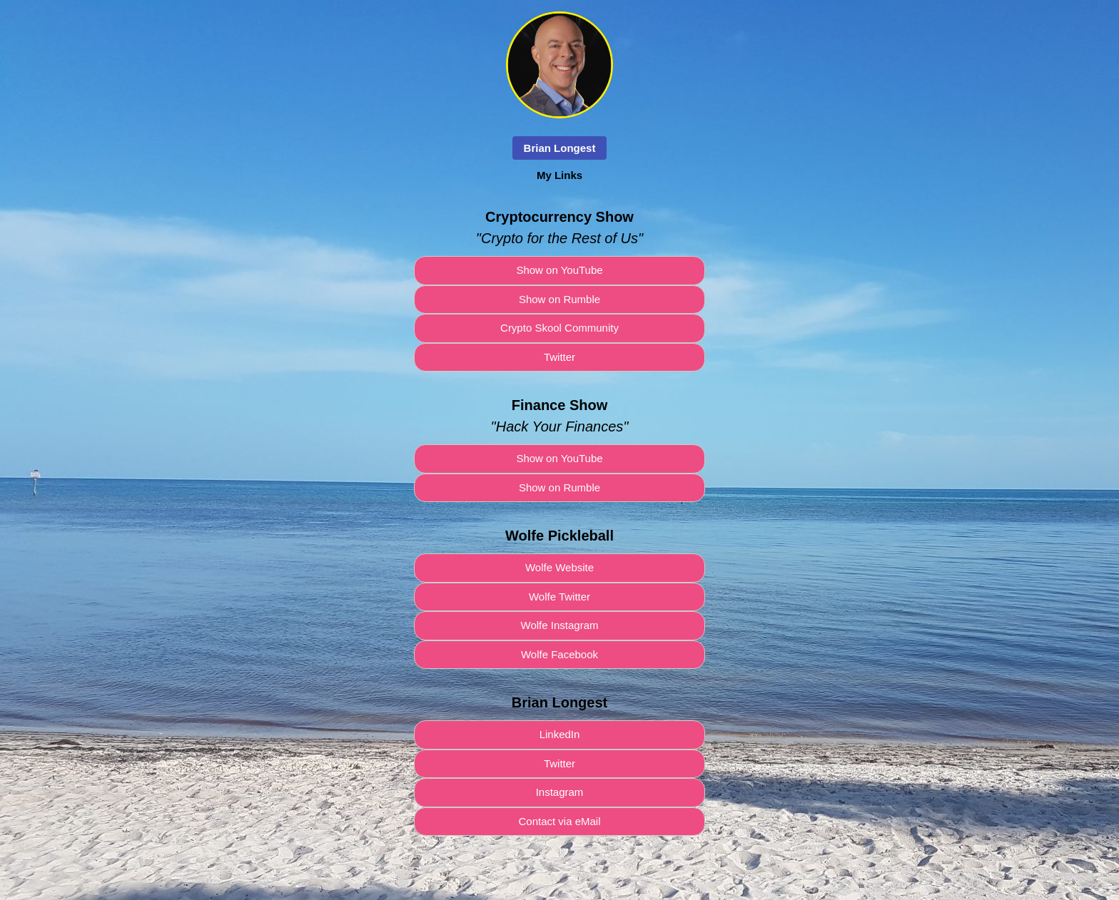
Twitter (559, 357)
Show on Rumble (559, 299)
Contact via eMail (559, 821)
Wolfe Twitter (559, 596)
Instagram (560, 792)
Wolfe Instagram (560, 625)
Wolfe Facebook (559, 654)
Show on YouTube (559, 270)
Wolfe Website (559, 567)
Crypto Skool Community (559, 328)
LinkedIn (560, 734)
